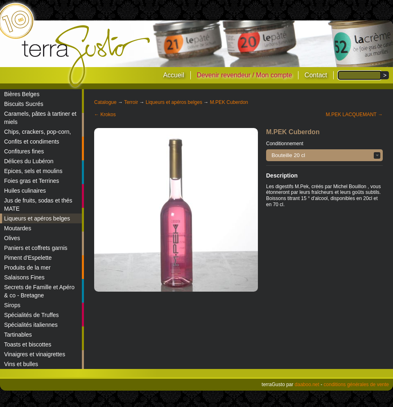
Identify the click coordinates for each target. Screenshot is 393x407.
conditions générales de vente (356, 384)
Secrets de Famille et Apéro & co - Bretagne (39, 291)
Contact (316, 75)
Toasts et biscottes (27, 344)
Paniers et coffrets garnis (36, 248)
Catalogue (105, 102)
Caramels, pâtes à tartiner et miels (40, 117)
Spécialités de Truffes (31, 315)
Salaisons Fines (24, 277)
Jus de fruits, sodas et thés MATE (38, 204)
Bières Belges (21, 94)
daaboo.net (307, 384)
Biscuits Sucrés (23, 104)
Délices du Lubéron (29, 161)
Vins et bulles (21, 364)
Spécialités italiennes (31, 325)
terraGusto (86, 56)
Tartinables (18, 334)
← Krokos (105, 114)
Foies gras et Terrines (31, 181)
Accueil (173, 75)
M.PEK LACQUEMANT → (354, 114)
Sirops (12, 305)
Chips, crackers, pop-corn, (37, 131)
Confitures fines (24, 151)
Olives (12, 238)
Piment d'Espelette (28, 257)
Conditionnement (284, 143)
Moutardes (17, 228)
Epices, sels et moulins (33, 171)
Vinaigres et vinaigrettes (34, 354)
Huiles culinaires (25, 190)
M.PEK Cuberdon (229, 102)
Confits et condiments (31, 141)
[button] (324, 155)
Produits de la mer (27, 267)
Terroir (131, 102)
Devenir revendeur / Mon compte (244, 75)
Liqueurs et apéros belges (37, 218)
